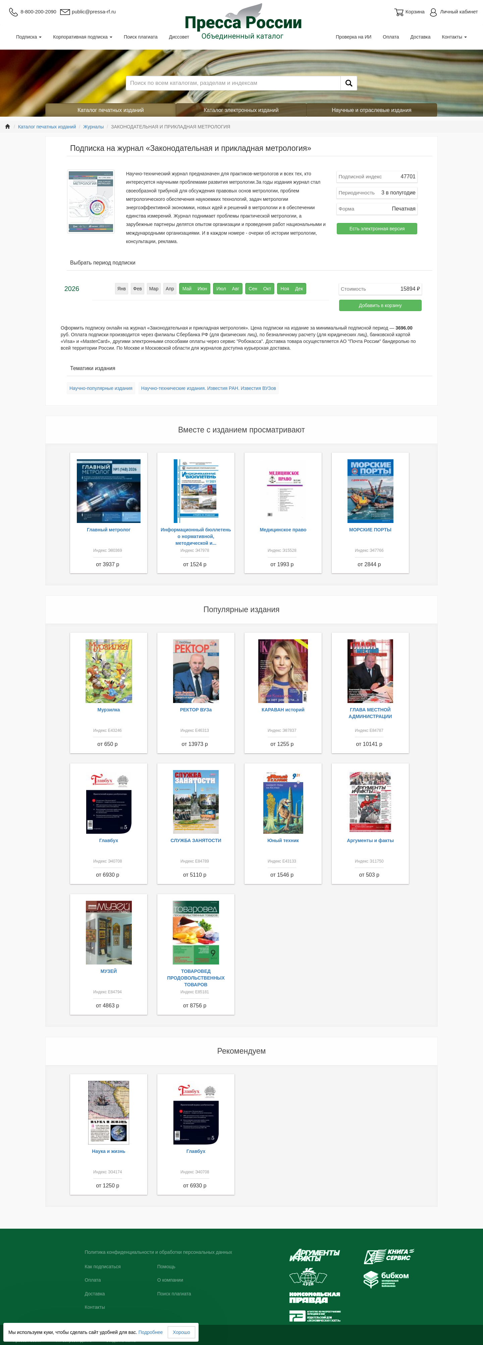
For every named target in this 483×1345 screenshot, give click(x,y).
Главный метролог (108, 529)
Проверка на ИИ (353, 37)
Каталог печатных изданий (110, 110)
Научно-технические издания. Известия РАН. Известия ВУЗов (208, 388)
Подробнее (151, 1332)
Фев (137, 288)
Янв (121, 288)
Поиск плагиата (141, 37)
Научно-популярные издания (100, 388)
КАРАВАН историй (283, 709)
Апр (170, 288)
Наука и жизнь (108, 1151)
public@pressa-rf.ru (88, 11)
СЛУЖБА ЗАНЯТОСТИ (196, 840)
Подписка (29, 37)
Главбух (108, 840)
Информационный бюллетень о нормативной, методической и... (196, 536)
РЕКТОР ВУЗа (196, 709)
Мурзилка (109, 709)
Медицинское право (283, 529)
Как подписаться (103, 1266)
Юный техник (283, 840)
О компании (170, 1280)
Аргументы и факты (370, 840)
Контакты (454, 37)
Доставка (420, 37)
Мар (153, 288)
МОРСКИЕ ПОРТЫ (370, 529)
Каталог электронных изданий (241, 110)
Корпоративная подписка (82, 37)
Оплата (391, 37)
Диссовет (179, 37)
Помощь (166, 1266)
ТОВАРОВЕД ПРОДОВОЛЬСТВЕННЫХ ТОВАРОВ (196, 978)
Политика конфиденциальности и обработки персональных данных (158, 1252)
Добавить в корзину (380, 305)
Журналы (93, 126)
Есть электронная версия (377, 228)
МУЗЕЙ (109, 971)
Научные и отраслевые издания (372, 110)
